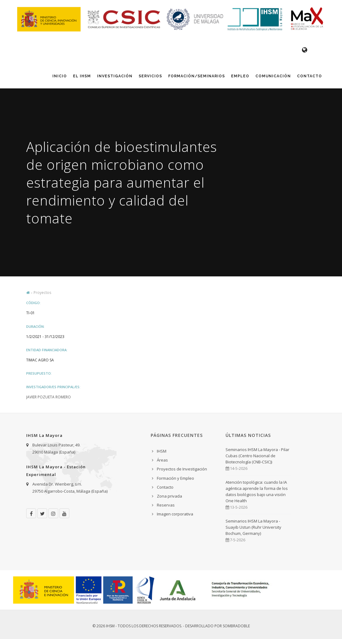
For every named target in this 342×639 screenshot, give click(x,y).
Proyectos (42, 292)
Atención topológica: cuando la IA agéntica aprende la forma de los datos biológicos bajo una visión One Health (257, 491)
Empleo (240, 76)
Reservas (166, 505)
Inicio (59, 76)
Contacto (309, 76)
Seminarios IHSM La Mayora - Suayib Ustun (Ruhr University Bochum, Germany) (253, 527)
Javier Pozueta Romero (48, 397)
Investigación (114, 76)
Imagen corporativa (175, 514)
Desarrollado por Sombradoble (217, 626)
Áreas (162, 460)
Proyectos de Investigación (182, 469)
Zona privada (169, 496)
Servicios (150, 76)
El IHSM (82, 76)
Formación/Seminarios (196, 76)
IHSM (161, 451)
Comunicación (273, 76)
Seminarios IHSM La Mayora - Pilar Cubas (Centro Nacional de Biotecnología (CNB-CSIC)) (257, 456)
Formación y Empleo (175, 478)
